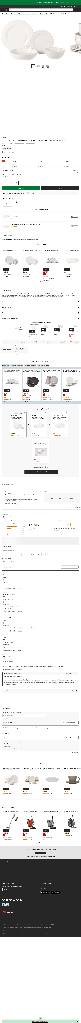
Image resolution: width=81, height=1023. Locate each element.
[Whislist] (75, 10)
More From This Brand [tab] (43, 365)
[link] (7, 143)
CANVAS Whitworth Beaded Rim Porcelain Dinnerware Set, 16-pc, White (30, 140)
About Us (40, 872)
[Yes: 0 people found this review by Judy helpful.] (9, 669)
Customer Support (40, 862)
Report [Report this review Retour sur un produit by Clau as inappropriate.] (20, 611)
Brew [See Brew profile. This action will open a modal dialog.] (3, 639)
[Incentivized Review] (8, 602)
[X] (7, 900)
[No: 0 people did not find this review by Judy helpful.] (13, 669)
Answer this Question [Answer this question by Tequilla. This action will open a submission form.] (71, 737)
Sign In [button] (40, 853)
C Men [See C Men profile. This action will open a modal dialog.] (4, 620)
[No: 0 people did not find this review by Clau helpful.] (13, 611)
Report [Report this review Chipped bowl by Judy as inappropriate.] (20, 669)
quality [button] (45, 554)
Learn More (66, 2)
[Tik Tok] (21, 900)
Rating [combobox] (5, 562)
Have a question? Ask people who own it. (12, 712)
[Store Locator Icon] (59, 6)
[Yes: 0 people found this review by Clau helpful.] (9, 611)
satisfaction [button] (32, 554)
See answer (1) (74, 752)
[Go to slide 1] (33, 66)
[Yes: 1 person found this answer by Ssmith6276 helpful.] (11, 749)
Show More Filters (6, 558)
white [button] (50, 554)
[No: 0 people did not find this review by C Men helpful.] (13, 631)
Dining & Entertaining (24, 13)
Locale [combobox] (14, 562)
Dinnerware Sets (43, 13)
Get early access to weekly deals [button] (39, 1021)
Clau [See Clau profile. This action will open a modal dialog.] (3, 596)
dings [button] (39, 554)
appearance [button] (17, 554)
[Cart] (78, 10)
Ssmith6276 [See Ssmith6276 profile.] (7, 743)
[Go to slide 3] (43, 66)
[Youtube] (14, 900)
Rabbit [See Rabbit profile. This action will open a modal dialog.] (4, 577)
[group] (45, 274)
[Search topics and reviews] (18, 550)
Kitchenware (14, 13)
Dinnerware (35, 13)
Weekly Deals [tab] (5, 365)
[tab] (14, 164)
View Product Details (19, 143)
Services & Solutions (40, 867)
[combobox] (71, 567)
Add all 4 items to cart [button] (41, 471)
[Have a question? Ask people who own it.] (24, 715)
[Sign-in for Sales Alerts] (8, 152)
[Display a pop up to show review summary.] (53, 278)
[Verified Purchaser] (8, 580)
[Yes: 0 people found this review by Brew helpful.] (9, 650)
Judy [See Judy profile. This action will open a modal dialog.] (3, 658)
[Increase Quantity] (12, 183)
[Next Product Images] (78, 39)
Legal (40, 877)
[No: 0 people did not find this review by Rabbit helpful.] (13, 588)
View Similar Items (30, 143)
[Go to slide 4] (48, 66)
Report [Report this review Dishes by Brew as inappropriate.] (20, 650)
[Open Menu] (2, 10)
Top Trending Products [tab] (30, 365)
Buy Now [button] (60, 188)
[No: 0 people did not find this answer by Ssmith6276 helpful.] (15, 749)
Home (3, 13)
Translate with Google (8, 608)
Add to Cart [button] (21, 188)
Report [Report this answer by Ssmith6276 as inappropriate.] (23, 749)
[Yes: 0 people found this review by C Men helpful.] (9, 631)
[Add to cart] (74, 216)
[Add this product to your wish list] (16, 183)
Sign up (5, 889)
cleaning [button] (25, 554)
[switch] (17, 328)
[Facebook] (3, 900)
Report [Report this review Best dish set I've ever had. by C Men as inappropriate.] (20, 631)
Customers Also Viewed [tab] (17, 365)
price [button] (11, 554)
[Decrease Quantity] (3, 183)
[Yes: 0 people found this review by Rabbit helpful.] (9, 588)
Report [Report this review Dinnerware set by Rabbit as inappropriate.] (20, 588)
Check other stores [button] (7, 176)
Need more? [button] (75, 172)
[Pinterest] (17, 900)
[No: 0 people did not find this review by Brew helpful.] (13, 650)
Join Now (52, 856)
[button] (71, 10)
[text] (12, 274)
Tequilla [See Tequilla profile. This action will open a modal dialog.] (5, 730)
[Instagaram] (10, 900)
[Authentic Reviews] (8, 517)
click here (35, 239)
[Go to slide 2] (38, 66)
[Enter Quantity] (7, 183)
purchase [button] (5, 554)
